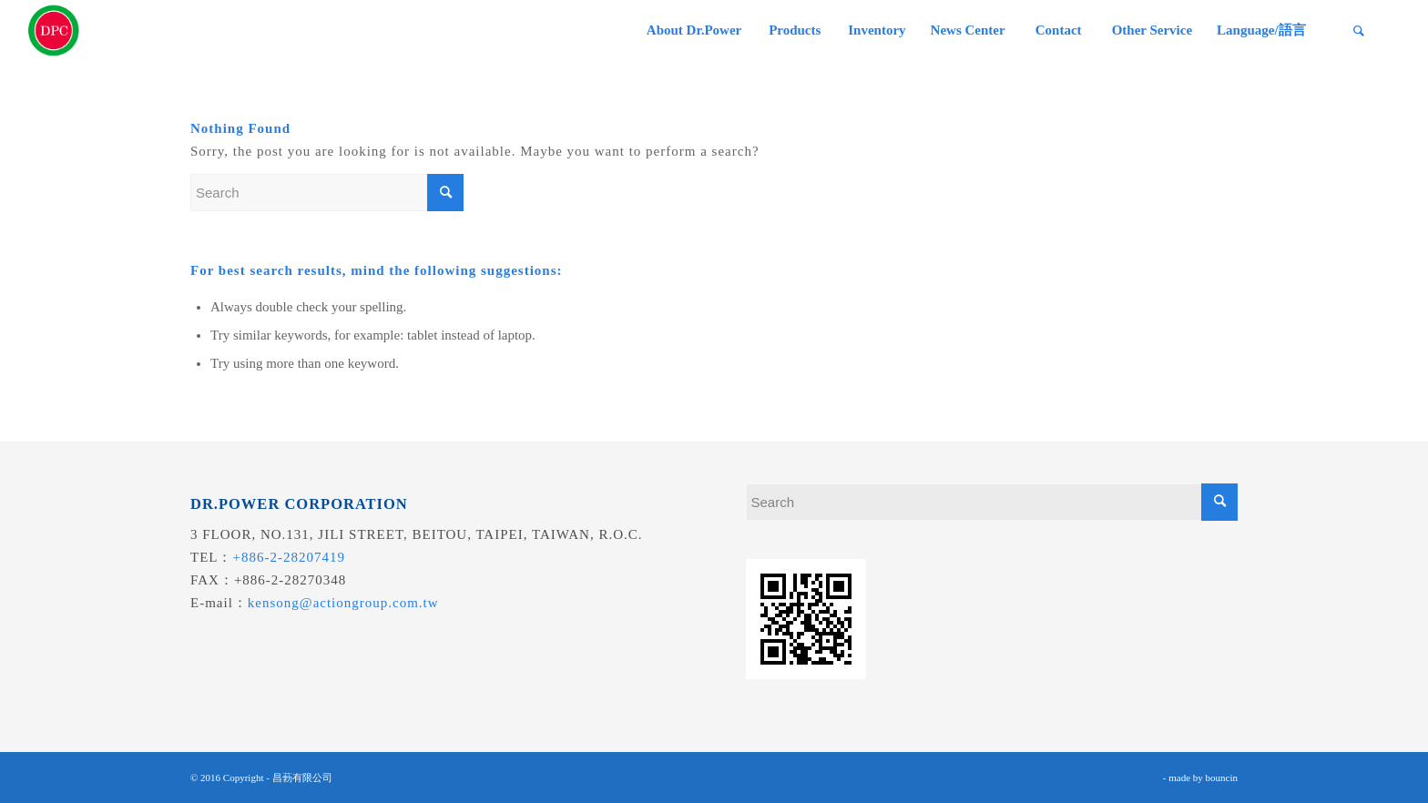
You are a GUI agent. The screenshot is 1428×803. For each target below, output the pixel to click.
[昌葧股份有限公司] (53, 30)
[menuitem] (693, 30)
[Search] (1359, 30)
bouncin (1222, 777)
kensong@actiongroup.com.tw (343, 602)
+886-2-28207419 (289, 557)
